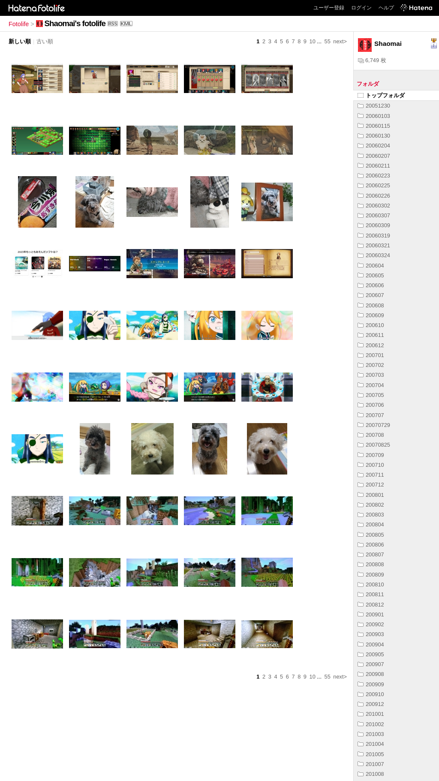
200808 (371, 564)
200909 (371, 684)
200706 (371, 405)
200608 (371, 305)
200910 (371, 694)
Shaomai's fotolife (75, 23)
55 (328, 41)
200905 (371, 654)
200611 (371, 335)
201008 (371, 774)
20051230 (374, 105)
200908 (371, 674)
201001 (371, 714)
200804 (371, 524)
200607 (371, 295)
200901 (371, 614)
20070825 (374, 445)
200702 (371, 365)
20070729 (374, 425)
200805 (371, 535)
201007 (371, 764)
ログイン (361, 8)
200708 (371, 435)
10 (313, 41)
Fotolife (19, 24)
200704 (371, 385)
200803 (371, 514)
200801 (371, 495)
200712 (371, 484)
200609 (371, 315)
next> (340, 41)
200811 (371, 594)
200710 (371, 465)
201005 (371, 754)
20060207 (374, 156)
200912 (371, 704)
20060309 (374, 225)
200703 (371, 375)
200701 (371, 355)
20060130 (374, 135)
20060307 (374, 215)
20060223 (374, 175)
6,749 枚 (372, 60)
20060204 (374, 145)
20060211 (374, 165)
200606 (371, 285)
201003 (371, 734)
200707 (371, 415)
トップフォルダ (381, 95)
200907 (371, 664)
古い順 (44, 41)
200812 (371, 604)
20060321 (374, 245)
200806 (371, 544)
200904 (371, 644)
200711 (371, 475)
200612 (371, 345)
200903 (371, 634)
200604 (371, 265)
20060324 (374, 255)
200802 (371, 505)
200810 (371, 584)
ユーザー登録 (328, 8)
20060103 (374, 116)
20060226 (374, 195)
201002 (371, 724)
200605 (371, 275)
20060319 (374, 235)
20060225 (374, 185)
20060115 (374, 126)
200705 (371, 395)
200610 (371, 325)
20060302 (374, 205)
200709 (371, 455)
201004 (371, 744)
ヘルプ (386, 8)
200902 (371, 624)
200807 (371, 554)
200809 (371, 574)
